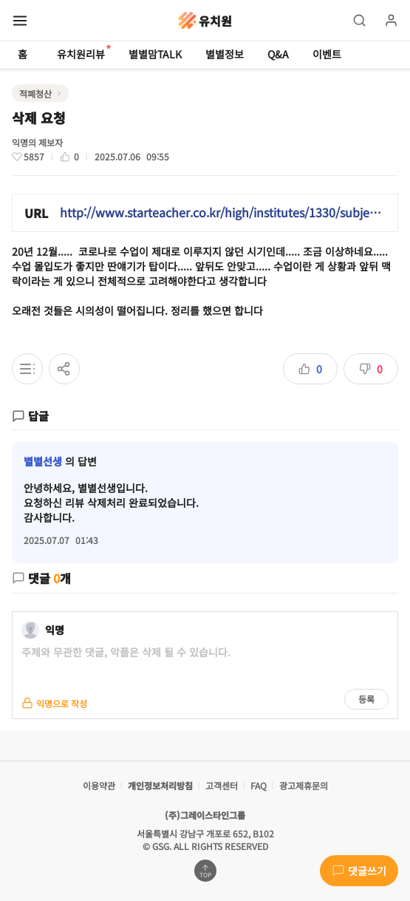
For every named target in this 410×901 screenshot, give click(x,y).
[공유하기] (64, 368)
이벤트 (326, 54)
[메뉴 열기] (20, 21)
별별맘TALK (155, 54)
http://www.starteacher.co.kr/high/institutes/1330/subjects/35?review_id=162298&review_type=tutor (223, 212)
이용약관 (99, 785)
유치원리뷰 (81, 52)
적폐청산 (35, 93)
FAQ (258, 785)
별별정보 (224, 54)
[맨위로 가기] (205, 871)
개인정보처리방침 (160, 785)
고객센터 (221, 785)
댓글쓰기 (359, 870)
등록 (366, 699)
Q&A (278, 54)
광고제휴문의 (303, 785)
